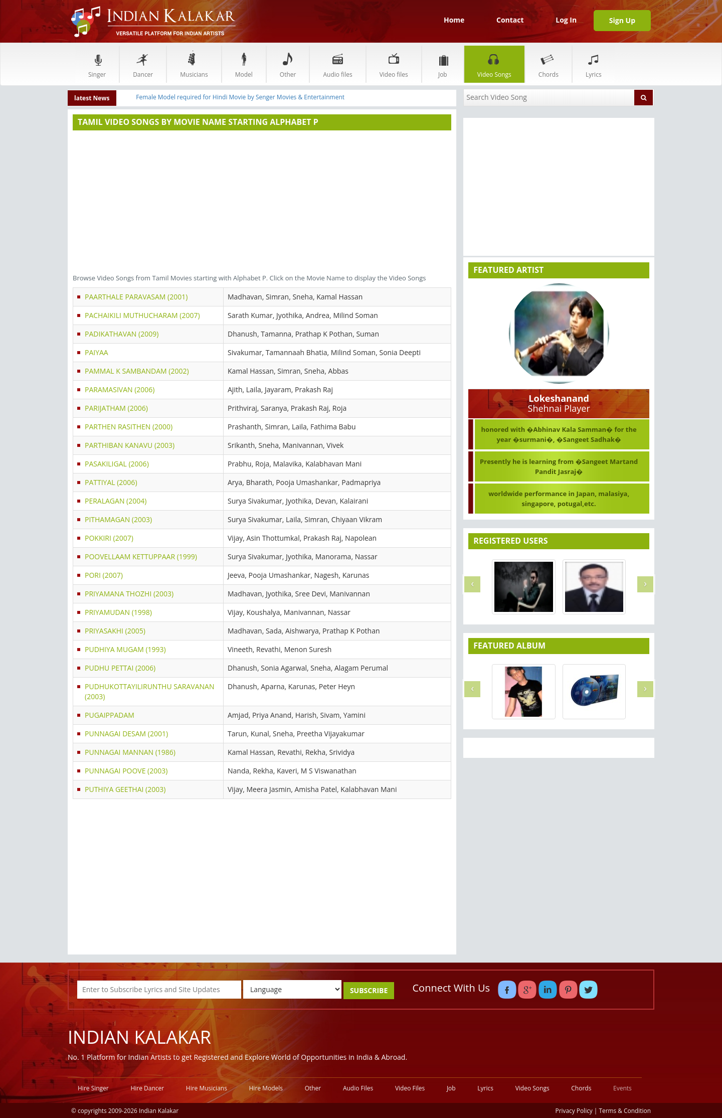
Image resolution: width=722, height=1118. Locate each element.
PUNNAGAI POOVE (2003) (126, 770)
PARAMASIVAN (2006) (119, 389)
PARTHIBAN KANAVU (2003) (129, 445)
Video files (394, 64)
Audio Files (358, 1088)
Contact (510, 20)
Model (244, 64)
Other (288, 64)
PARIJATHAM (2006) (116, 408)
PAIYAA (96, 352)
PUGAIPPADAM (109, 715)
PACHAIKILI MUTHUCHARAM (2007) (142, 315)
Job (442, 64)
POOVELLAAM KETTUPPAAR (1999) (141, 556)
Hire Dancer (147, 1088)
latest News (92, 98)
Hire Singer (93, 1088)
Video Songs (494, 64)
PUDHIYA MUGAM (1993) (125, 649)
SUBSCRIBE (369, 990)
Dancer (143, 64)
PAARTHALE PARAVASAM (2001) (136, 296)
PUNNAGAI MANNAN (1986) (130, 752)
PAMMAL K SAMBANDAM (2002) (137, 371)
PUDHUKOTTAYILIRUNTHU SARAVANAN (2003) (149, 691)
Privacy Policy (574, 1110)
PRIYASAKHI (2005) (115, 630)
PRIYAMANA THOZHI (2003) (129, 593)
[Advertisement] (262, 203)
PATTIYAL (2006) (111, 482)
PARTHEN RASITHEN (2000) (128, 426)
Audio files (337, 64)
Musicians (194, 64)
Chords (548, 64)
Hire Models (266, 1088)
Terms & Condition (625, 1110)
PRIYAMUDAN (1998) (118, 612)
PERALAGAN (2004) (115, 501)
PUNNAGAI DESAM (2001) (126, 733)
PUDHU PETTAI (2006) (120, 668)
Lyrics (594, 64)
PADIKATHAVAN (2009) (121, 334)
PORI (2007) (104, 575)
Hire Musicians (206, 1088)
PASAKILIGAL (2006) (117, 463)
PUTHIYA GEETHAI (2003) (125, 789)
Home (454, 20)
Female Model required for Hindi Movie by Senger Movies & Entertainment (240, 97)
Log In (566, 20)
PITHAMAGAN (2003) (118, 519)
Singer (97, 64)
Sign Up (622, 20)
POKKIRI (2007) (109, 538)
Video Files (410, 1088)
